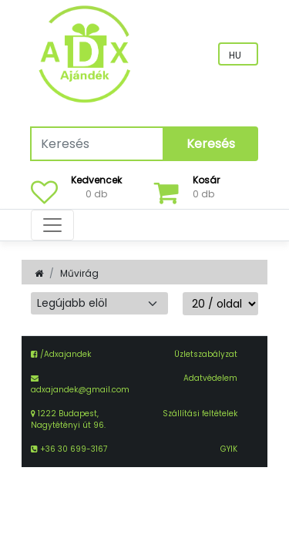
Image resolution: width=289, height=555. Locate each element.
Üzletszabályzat (205, 354)
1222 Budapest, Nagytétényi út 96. (68, 419)
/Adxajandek (61, 354)
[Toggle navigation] (52, 225)
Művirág (79, 273)
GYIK (228, 449)
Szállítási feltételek (200, 413)
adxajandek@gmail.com (80, 389)
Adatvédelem (210, 378)
